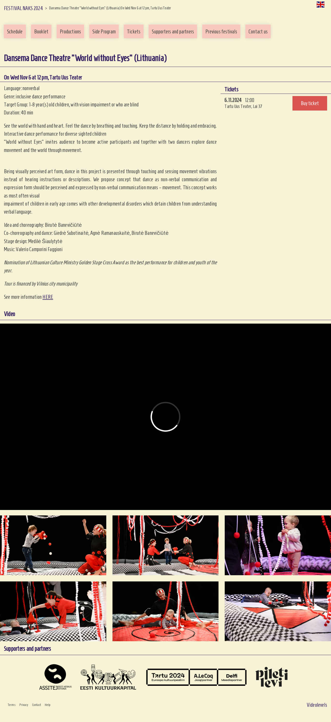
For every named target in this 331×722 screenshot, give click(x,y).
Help (48, 705)
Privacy (23, 705)
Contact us (258, 31)
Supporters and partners (173, 31)
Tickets (133, 31)
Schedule (15, 31)
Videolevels (317, 705)
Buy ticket (310, 103)
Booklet (41, 31)
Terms (12, 705)
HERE (47, 297)
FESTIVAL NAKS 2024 (23, 8)
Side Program (104, 31)
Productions (70, 31)
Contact (36, 705)
